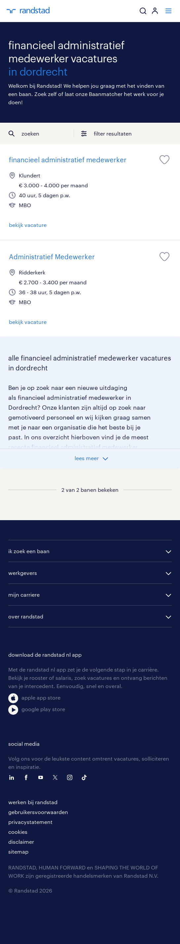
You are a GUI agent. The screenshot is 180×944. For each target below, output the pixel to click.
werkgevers (22, 573)
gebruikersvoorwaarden (38, 812)
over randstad (25, 616)
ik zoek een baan (29, 551)
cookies (17, 832)
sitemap (18, 851)
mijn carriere (24, 594)
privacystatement (30, 822)
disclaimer (21, 841)
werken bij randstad (32, 802)
